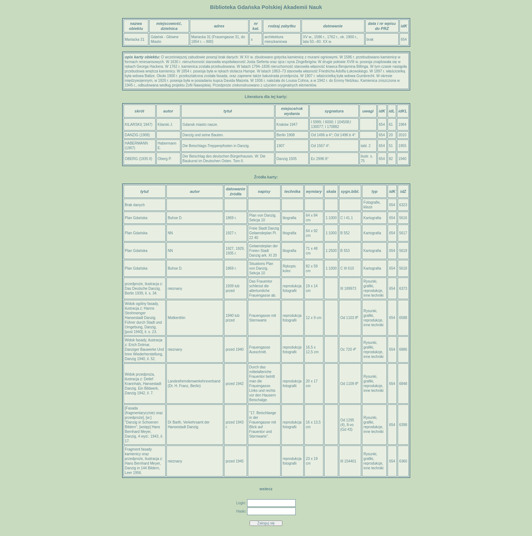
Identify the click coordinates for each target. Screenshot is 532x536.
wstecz (265, 489)
